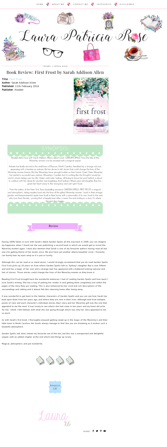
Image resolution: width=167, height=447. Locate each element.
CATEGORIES (104, 4)
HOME (40, 4)
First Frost (15, 79)
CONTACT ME (80, 4)
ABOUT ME (58, 4)
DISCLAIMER (127, 4)
